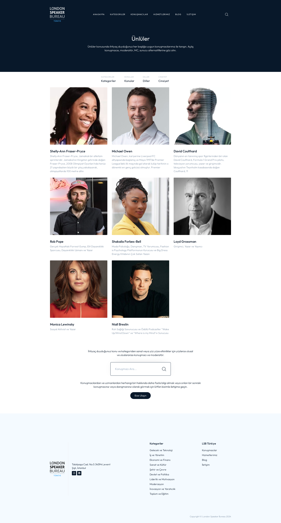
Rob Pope (56, 241)
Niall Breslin (120, 324)
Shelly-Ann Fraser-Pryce (67, 151)
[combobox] (134, 368)
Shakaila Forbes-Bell (126, 241)
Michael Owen (122, 151)
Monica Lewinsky (62, 324)
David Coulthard (185, 151)
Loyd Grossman (185, 241)
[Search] (164, 368)
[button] (117, 14)
